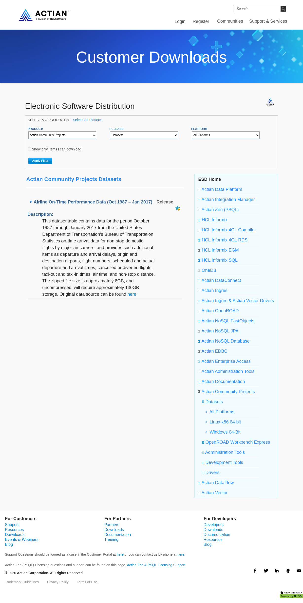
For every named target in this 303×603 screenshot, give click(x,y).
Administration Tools (223, 452)
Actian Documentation (221, 381)
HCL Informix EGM (218, 250)
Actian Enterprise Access (224, 361)
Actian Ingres (212, 290)
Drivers (210, 472)
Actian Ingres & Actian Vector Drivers (236, 300)
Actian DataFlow (216, 482)
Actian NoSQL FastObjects (226, 320)
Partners (111, 525)
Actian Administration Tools (226, 371)
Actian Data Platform (220, 189)
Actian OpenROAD (218, 310)
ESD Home (209, 179)
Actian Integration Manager (226, 199)
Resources (14, 530)
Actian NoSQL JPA (218, 331)
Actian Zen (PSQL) (218, 209)
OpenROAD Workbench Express (236, 442)
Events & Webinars (21, 539)
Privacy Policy (58, 582)
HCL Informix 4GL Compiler (227, 229)
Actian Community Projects (227, 391)
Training (111, 539)
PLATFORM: (199, 129)
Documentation (117, 534)
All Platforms (220, 411)
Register (201, 21)
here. (181, 554)
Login (180, 21)
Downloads (14, 534)
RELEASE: (117, 129)
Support (12, 525)
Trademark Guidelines (22, 582)
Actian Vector (212, 492)
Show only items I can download (56, 149)
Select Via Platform (87, 120)
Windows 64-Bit (223, 432)
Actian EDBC (212, 351)
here (131, 294)
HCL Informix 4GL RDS (222, 240)
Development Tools (222, 462)
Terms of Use (87, 582)
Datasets (213, 401)
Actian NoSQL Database (223, 341)
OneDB (207, 270)
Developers (214, 525)
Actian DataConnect (219, 280)
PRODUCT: (35, 129)
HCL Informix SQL (217, 260)
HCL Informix (212, 219)
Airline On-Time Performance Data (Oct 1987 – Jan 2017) (93, 202)
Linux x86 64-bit (224, 422)
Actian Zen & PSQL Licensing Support (156, 565)
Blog (9, 544)
